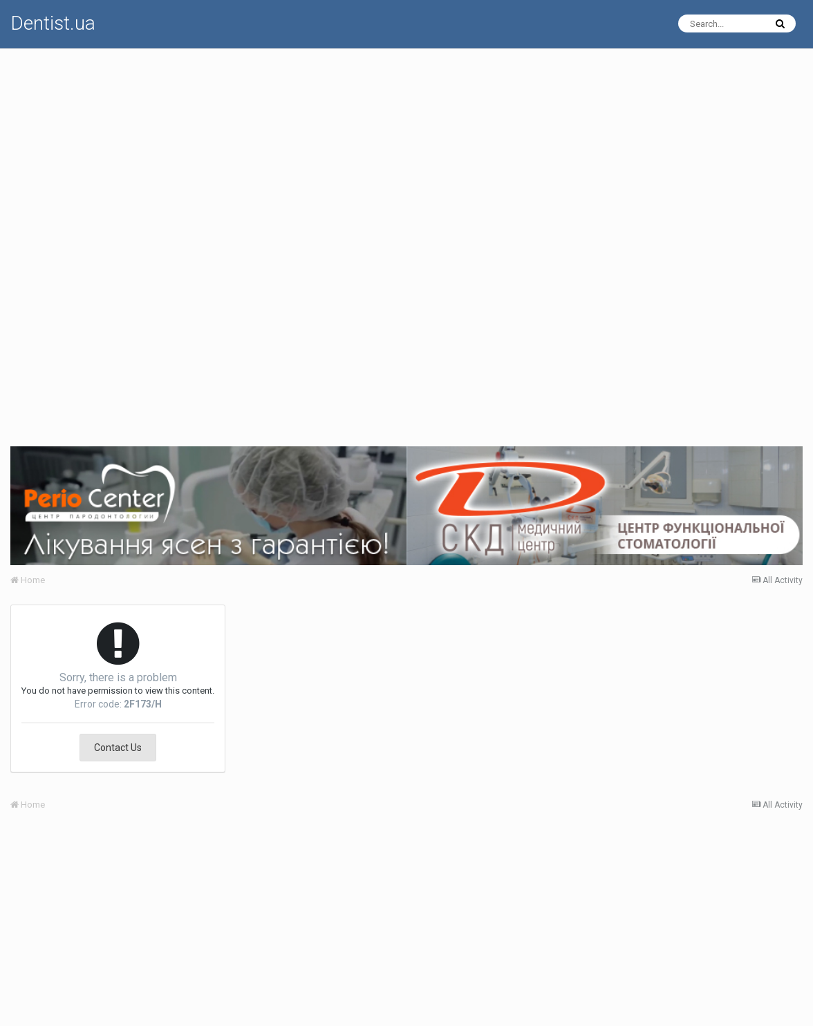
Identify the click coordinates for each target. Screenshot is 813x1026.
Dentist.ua (52, 23)
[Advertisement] (406, 146)
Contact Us (118, 747)
